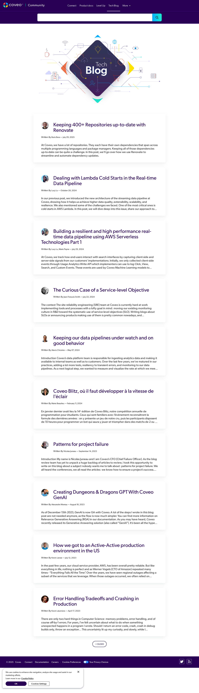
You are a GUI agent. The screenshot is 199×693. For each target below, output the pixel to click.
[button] (157, 17)
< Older (99, 669)
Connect (71, 5)
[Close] (78, 671)
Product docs (86, 5)
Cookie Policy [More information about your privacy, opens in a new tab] (27, 678)
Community (36, 5)
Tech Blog (114, 5)
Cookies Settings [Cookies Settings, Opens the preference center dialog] (39, 683)
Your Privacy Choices (95, 687)
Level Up (100, 5)
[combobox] (94, 17)
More (126, 5)
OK (16, 683)
